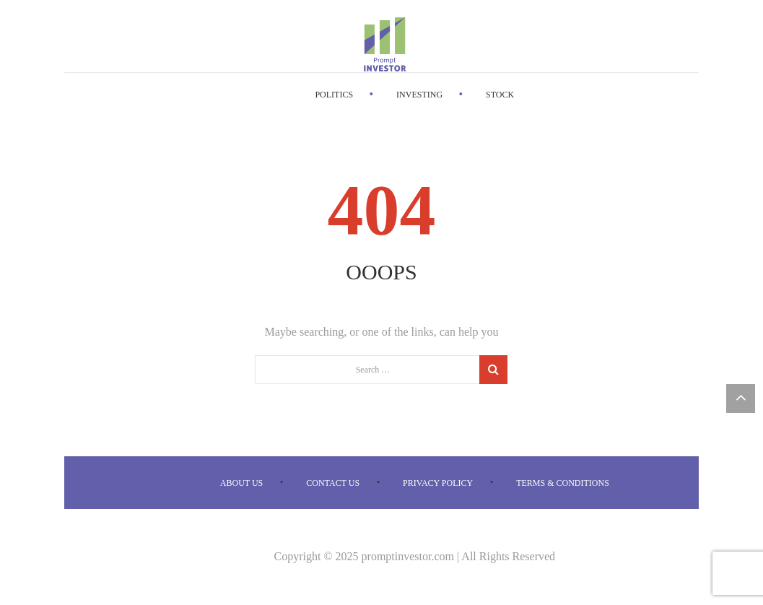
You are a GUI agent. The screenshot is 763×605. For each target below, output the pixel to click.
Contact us (332, 483)
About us (241, 483)
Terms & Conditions (562, 483)
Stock (500, 95)
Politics (334, 95)
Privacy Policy (438, 483)
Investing (419, 95)
